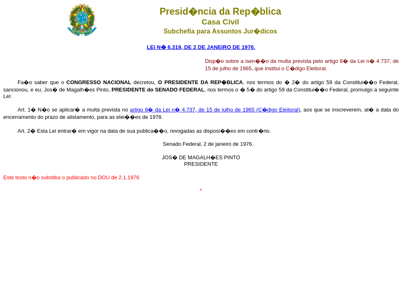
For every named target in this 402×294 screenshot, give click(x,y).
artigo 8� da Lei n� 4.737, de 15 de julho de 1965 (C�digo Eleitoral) (215, 110)
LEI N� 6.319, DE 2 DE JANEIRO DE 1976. (201, 47)
